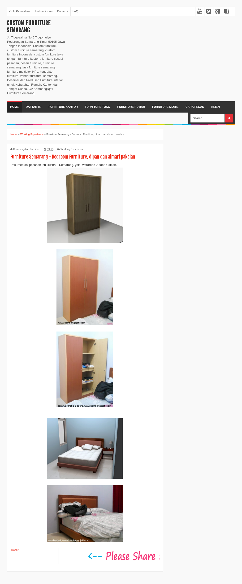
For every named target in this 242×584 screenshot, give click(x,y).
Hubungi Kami (44, 11)
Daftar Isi (63, 11)
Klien (215, 107)
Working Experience (72, 149)
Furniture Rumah (131, 107)
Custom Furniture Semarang (28, 27)
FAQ (75, 11)
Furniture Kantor (63, 107)
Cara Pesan (195, 107)
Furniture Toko (97, 107)
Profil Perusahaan (20, 11)
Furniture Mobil (165, 107)
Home (14, 107)
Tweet (14, 550)
